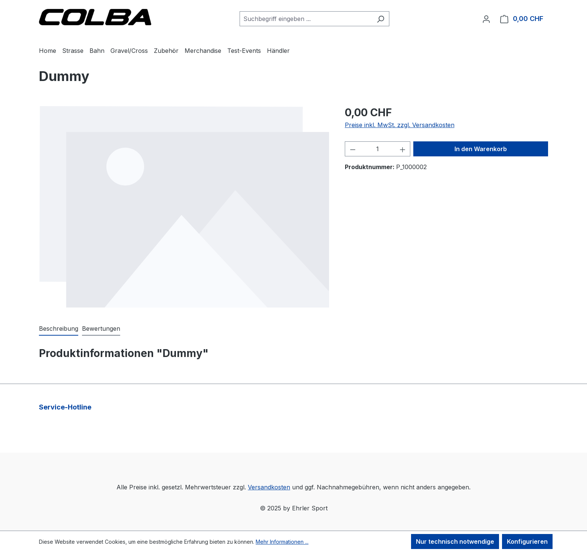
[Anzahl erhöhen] (403, 148)
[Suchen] (380, 18)
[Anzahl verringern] (353, 148)
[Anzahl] (377, 148)
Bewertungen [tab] (101, 328)
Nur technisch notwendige (455, 541)
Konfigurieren (527, 541)
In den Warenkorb (480, 149)
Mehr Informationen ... (282, 541)
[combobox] (306, 18)
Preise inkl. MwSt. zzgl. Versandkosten (399, 125)
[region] (184, 207)
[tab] (58, 329)
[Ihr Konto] (486, 18)
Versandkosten (269, 487)
